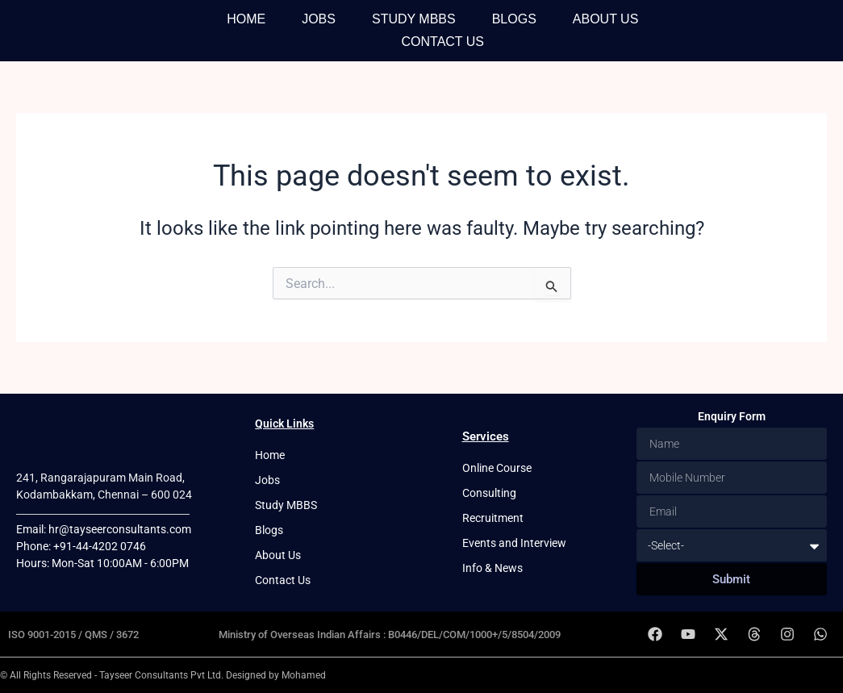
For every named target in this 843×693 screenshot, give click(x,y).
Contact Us (442, 41)
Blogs (514, 19)
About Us (606, 19)
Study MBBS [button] (414, 19)
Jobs (319, 19)
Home (246, 19)
